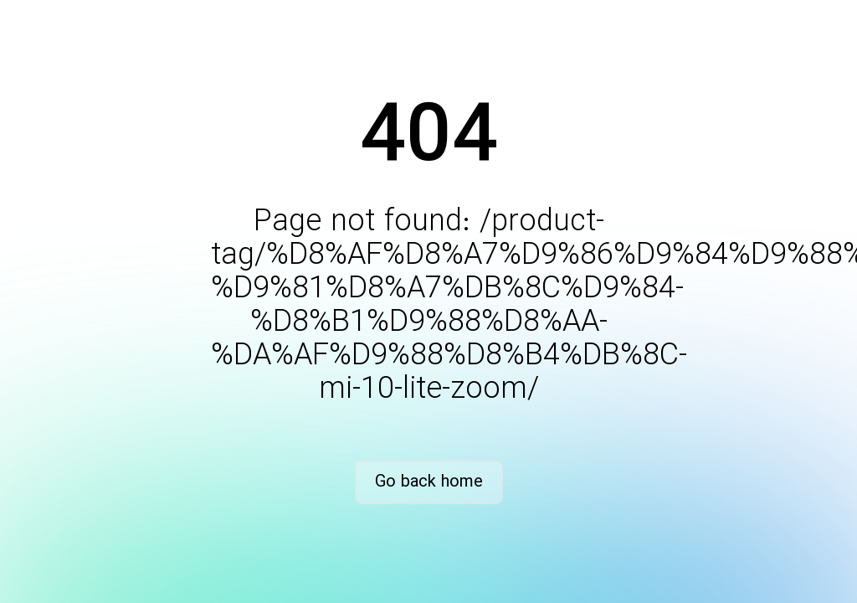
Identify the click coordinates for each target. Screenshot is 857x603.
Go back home (429, 482)
